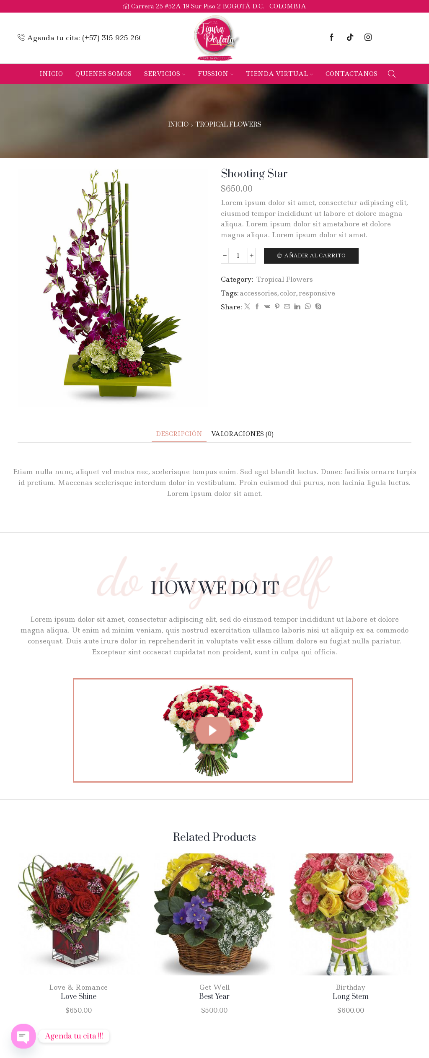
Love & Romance (78, 987)
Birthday (351, 987)
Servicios (164, 74)
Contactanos (351, 74)
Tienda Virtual (279, 74)
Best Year (214, 996)
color (288, 293)
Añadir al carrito (315, 255)
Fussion (215, 74)
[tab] (179, 434)
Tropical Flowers (228, 125)
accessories (258, 293)
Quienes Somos (103, 74)
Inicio (51, 74)
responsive (317, 293)
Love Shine (78, 996)
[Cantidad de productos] (238, 256)
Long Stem (351, 996)
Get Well (214, 987)
